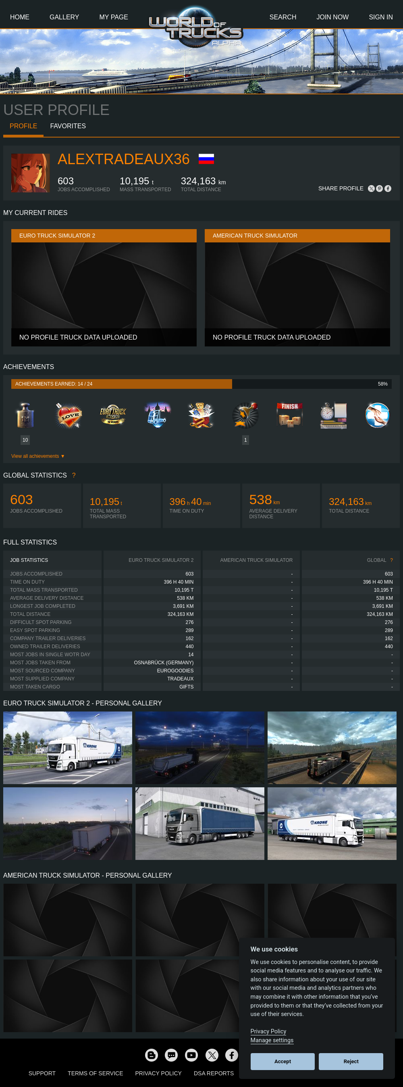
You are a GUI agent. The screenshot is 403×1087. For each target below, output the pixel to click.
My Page (114, 17)
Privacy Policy (158, 1073)
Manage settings (272, 1040)
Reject (351, 1061)
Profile (23, 126)
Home (19, 17)
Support (42, 1073)
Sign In (381, 17)
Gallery (64, 17)
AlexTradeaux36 (124, 159)
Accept (282, 1061)
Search (283, 17)
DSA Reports (214, 1073)
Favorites (68, 126)
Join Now (332, 17)
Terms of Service (95, 1073)
